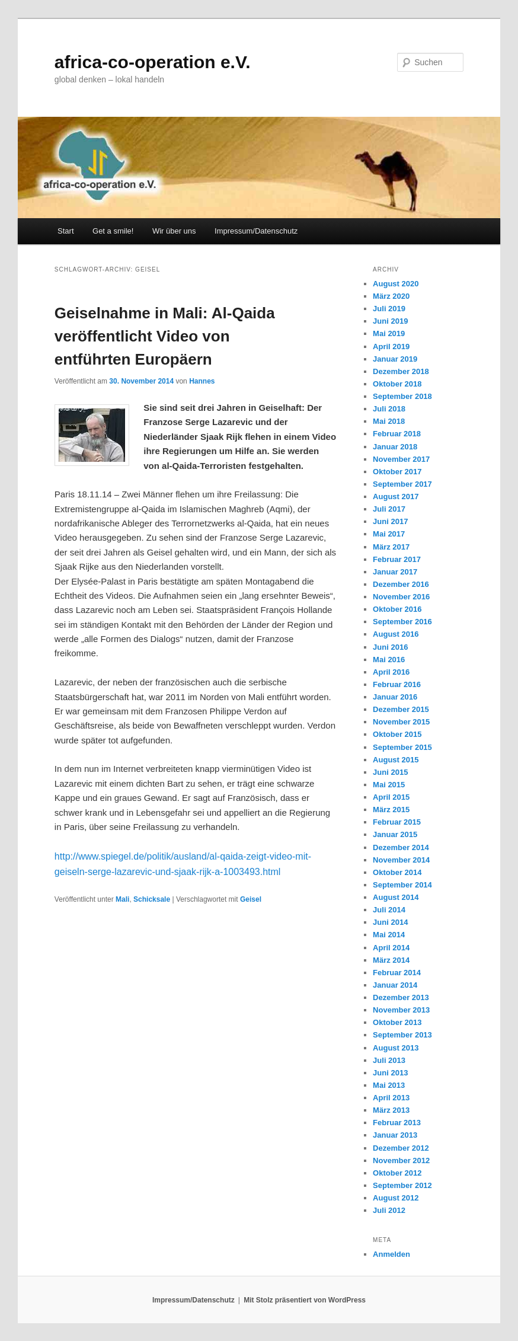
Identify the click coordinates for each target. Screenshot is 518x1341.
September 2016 (402, 621)
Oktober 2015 (397, 734)
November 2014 (401, 859)
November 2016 (401, 596)
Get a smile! (112, 230)
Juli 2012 (389, 1210)
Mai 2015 (389, 784)
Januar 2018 (395, 446)
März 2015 (391, 809)
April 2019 (391, 346)
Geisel (250, 899)
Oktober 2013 (397, 1022)
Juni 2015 (390, 772)
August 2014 (395, 897)
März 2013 (391, 1110)
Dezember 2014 (401, 847)
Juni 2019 (390, 321)
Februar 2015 (397, 822)
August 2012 (395, 1197)
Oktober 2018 (397, 383)
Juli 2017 (389, 509)
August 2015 (395, 759)
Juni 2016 (390, 647)
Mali (122, 899)
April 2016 (391, 672)
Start (65, 230)
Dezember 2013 (401, 997)
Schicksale (151, 899)
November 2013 (401, 1009)
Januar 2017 (395, 571)
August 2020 (395, 283)
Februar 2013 (397, 1122)
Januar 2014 (395, 985)
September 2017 (402, 484)
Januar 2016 (395, 696)
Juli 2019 (389, 308)
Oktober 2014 (397, 872)
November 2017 (401, 459)
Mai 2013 (389, 1085)
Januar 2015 (395, 834)
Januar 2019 (395, 359)
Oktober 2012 (397, 1172)
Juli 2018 (389, 408)
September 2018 (402, 396)
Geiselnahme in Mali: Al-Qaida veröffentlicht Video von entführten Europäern (165, 336)
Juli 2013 (389, 1060)
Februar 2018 (397, 433)
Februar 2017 (397, 559)
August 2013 (395, 1047)
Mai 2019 (389, 333)
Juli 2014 (389, 909)
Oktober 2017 (397, 471)
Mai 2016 (389, 659)
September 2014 (402, 884)
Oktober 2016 (397, 609)
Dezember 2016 (401, 584)
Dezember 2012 (401, 1148)
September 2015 (402, 747)
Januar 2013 (395, 1135)
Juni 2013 (390, 1072)
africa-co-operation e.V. (153, 62)
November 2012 (401, 1160)
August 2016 (395, 634)
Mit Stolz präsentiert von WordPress (305, 1300)
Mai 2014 (389, 934)
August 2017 (395, 496)
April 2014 (391, 947)
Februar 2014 (397, 972)
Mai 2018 (389, 421)
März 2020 (391, 296)
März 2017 (391, 546)
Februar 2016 (397, 684)
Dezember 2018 (401, 371)
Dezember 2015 (401, 709)
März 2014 (391, 960)
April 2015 (391, 797)
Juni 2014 (390, 922)
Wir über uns (174, 230)
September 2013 (402, 1034)
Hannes (202, 381)
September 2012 (402, 1185)
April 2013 (391, 1097)
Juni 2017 (390, 521)
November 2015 (401, 721)
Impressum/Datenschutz (256, 230)
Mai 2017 (389, 533)
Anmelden (391, 1254)
